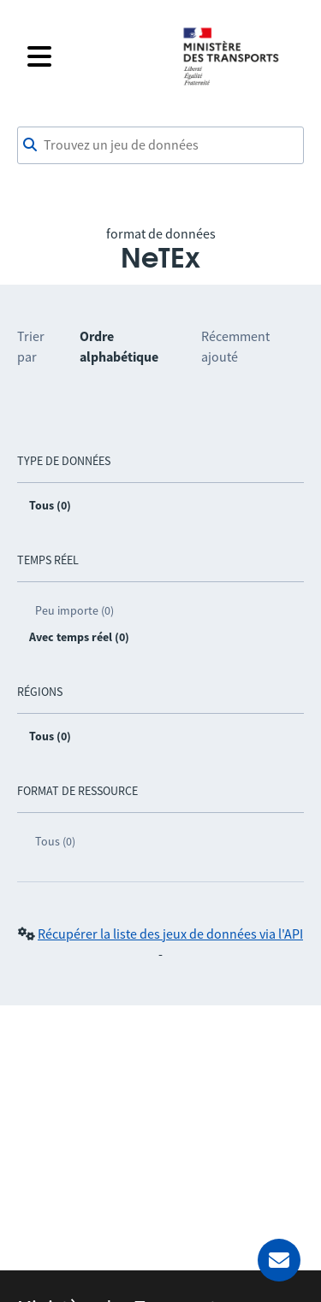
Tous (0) (55, 841)
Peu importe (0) (74, 610)
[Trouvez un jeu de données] (160, 145)
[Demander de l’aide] (279, 1260)
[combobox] (160, 145)
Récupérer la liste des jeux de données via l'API (170, 933)
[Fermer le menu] (93, 56)
